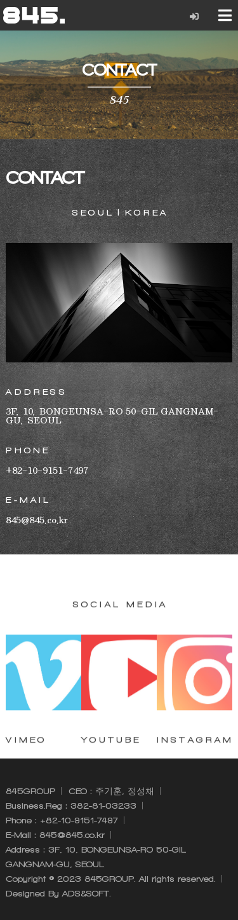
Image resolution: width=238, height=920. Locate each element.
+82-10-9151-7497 (79, 820)
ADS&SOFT (85, 893)
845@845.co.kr (72, 835)
